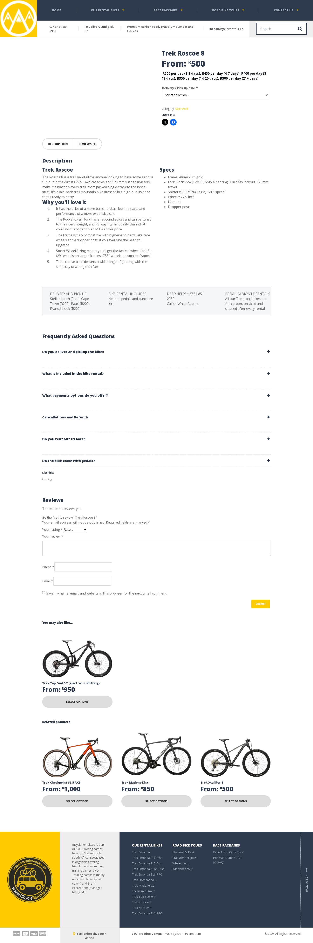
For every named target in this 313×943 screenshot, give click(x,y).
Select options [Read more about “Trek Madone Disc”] (156, 801)
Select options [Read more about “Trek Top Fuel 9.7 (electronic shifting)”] (77, 702)
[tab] (156, 352)
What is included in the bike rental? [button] (73, 373)
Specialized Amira (143, 891)
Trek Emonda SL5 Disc (147, 863)
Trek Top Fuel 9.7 (143, 897)
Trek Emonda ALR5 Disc (148, 869)
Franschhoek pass (184, 858)
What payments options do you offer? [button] (75, 395)
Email (47, 581)
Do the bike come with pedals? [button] (68, 461)
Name (48, 567)
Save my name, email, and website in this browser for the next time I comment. (106, 593)
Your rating (52, 529)
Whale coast (180, 863)
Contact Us (283, 10)
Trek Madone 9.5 (143, 885)
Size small (182, 108)
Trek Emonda (141, 852)
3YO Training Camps (147, 934)
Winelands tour (182, 869)
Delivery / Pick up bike (179, 88)
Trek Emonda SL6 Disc (147, 858)
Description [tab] (58, 144)
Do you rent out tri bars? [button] (63, 439)
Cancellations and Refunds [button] (65, 417)
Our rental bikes (105, 10)
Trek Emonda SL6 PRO (147, 874)
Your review (52, 536)
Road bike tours (225, 10)
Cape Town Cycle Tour (228, 852)
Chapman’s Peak (183, 852)
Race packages (166, 10)
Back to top (307, 879)
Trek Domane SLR (144, 880)
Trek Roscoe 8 (141, 902)
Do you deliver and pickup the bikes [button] (73, 352)
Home (56, 10)
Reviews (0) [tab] (87, 144)
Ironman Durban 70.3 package (227, 860)
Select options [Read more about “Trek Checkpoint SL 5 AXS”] (77, 801)
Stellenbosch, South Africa (89, 936)
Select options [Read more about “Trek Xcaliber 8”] (236, 801)
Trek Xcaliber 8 (141, 908)
